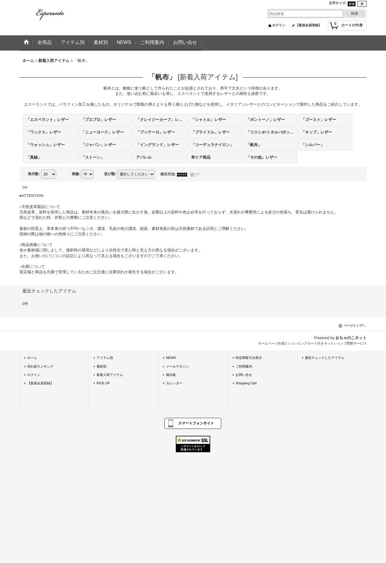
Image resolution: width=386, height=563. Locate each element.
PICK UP (103, 383)
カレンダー (174, 383)
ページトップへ (354, 325)
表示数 (34, 174)
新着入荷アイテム (110, 375)
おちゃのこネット (351, 338)
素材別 (101, 366)
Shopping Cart (246, 383)
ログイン (278, 25)
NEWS (171, 357)
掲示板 (171, 375)
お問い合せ (244, 375)
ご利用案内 (244, 366)
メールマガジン (177, 366)
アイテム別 (105, 357)
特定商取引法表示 (249, 357)
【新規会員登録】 (308, 25)
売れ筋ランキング (40, 366)
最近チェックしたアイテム (324, 357)
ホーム (32, 357)
